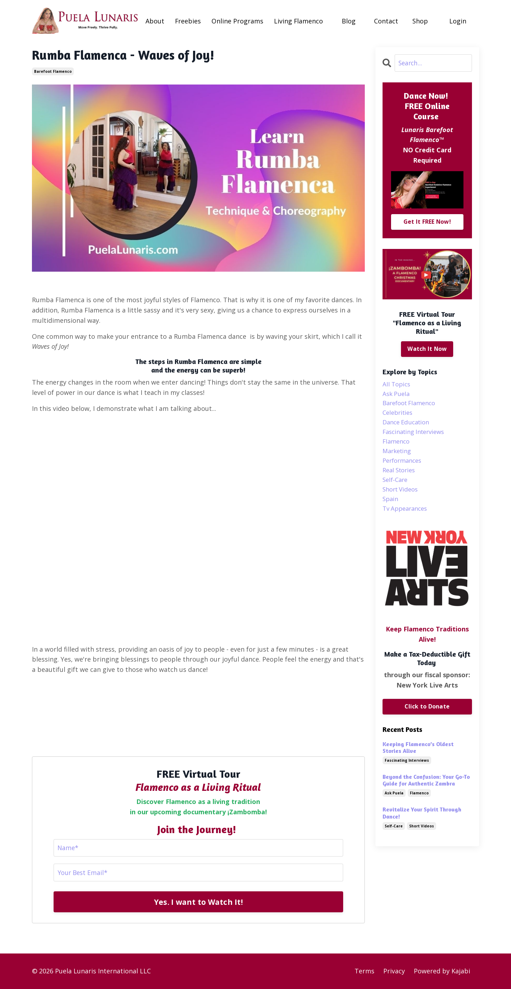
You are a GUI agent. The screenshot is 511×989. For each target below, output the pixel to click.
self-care (396, 487)
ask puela (397, 395)
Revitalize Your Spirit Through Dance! (422, 823)
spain (391, 507)
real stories (401, 477)
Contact (386, 20)
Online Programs (238, 20)
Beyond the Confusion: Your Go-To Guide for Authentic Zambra (426, 790)
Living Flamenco (299, 20)
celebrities (399, 415)
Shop (420, 20)
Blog (349, 20)
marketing (398, 456)
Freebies (188, 20)
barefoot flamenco (53, 71)
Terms (364, 971)
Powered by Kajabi (442, 971)
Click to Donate (427, 716)
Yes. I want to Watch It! (198, 902)
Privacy (394, 971)
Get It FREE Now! (427, 222)
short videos (402, 497)
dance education (408, 426)
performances (404, 466)
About (154, 20)
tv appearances (407, 517)
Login (458, 20)
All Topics (397, 385)
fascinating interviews (417, 436)
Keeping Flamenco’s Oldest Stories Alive (418, 757)
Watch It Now (427, 349)
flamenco (397, 446)
